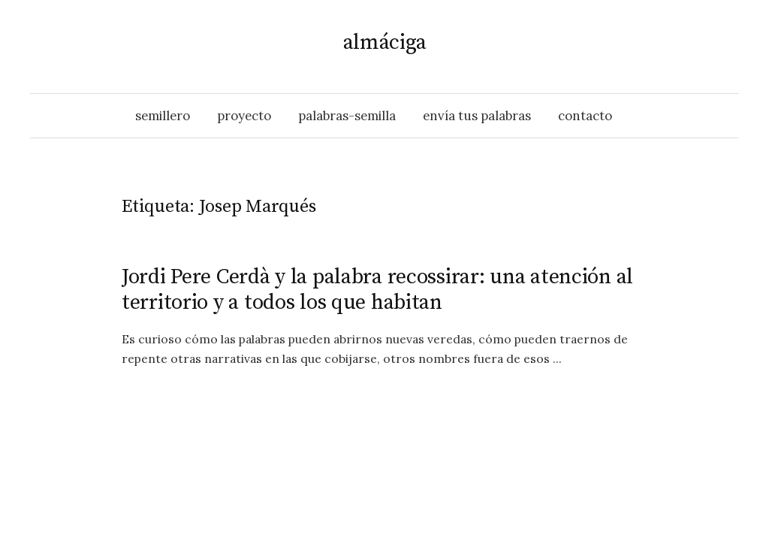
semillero (162, 115)
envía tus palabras (477, 115)
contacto (585, 115)
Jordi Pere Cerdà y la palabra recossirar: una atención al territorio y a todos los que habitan (377, 290)
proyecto (244, 115)
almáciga (385, 42)
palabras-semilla (347, 115)
